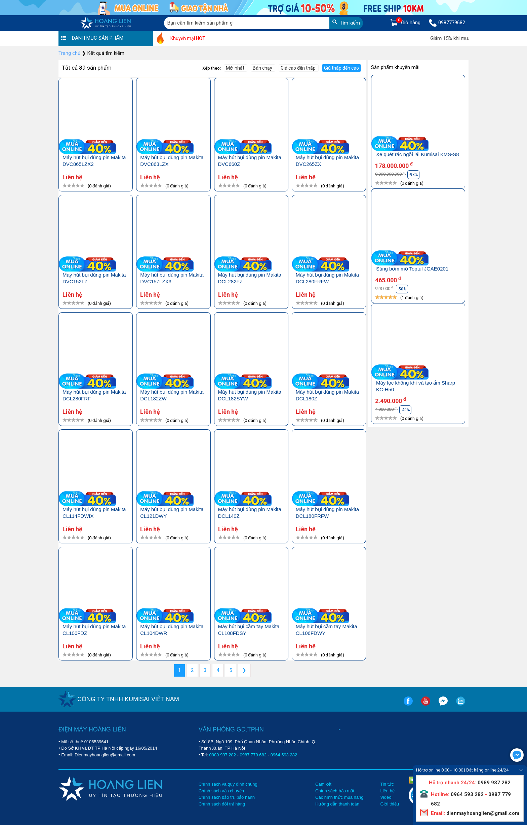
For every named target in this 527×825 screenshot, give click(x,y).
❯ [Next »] (244, 670)
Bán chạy (263, 68)
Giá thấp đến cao (341, 68)
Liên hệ (387, 790)
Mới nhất (235, 68)
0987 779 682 (253, 754)
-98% (413, 174)
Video (385, 797)
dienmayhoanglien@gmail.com (482, 813)
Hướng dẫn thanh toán (337, 803)
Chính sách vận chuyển (221, 790)
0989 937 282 (222, 754)
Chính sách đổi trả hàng (222, 803)
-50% (402, 289)
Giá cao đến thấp (299, 68)
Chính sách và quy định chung (228, 784)
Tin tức (387, 784)
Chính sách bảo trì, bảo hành (227, 797)
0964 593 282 (284, 754)
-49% (405, 409)
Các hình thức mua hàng (339, 797)
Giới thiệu (389, 803)
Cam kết (323, 784)
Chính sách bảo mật (334, 790)
